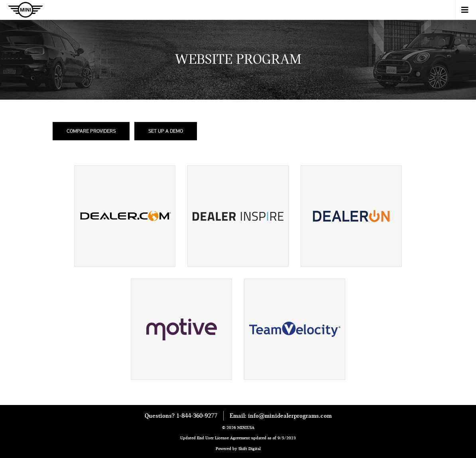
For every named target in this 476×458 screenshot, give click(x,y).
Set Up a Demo (165, 131)
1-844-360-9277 (196, 415)
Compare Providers (91, 131)
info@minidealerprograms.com (290, 415)
